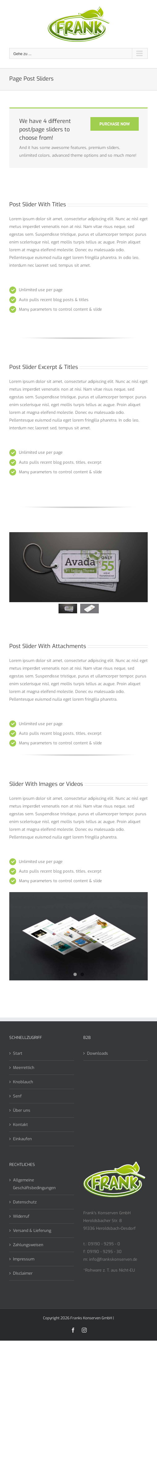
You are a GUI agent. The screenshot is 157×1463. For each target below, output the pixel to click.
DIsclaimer (23, 1273)
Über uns (21, 1110)
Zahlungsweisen (28, 1244)
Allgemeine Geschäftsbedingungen (34, 1183)
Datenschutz (25, 1202)
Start (17, 1053)
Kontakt (20, 1124)
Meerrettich (23, 1067)
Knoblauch (23, 1081)
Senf (17, 1096)
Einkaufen (22, 1138)
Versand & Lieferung (32, 1230)
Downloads (97, 1053)
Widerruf (21, 1216)
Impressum (23, 1259)
